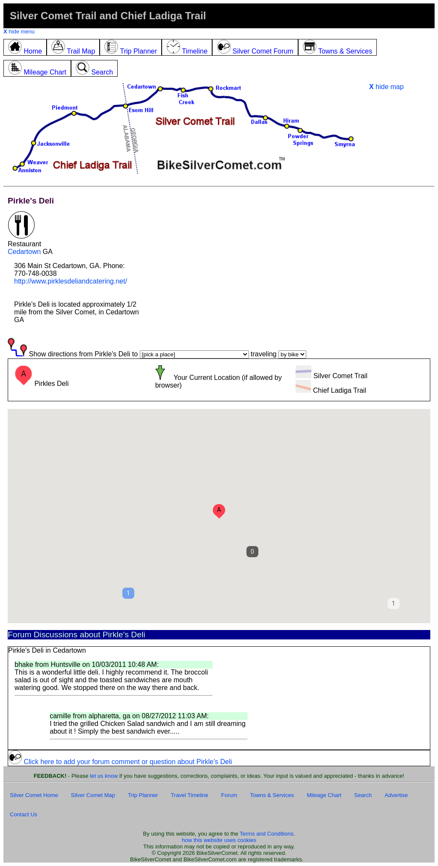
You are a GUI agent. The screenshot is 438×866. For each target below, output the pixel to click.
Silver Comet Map (93, 795)
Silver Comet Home (34, 795)
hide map (386, 86)
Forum (229, 795)
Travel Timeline (189, 795)
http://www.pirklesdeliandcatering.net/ (70, 281)
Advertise (396, 795)
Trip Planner (143, 795)
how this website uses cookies (219, 840)
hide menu (19, 31)
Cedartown (24, 251)
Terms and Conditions (266, 833)
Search (363, 795)
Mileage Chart (324, 795)
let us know (104, 776)
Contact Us (23, 814)
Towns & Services (272, 795)
